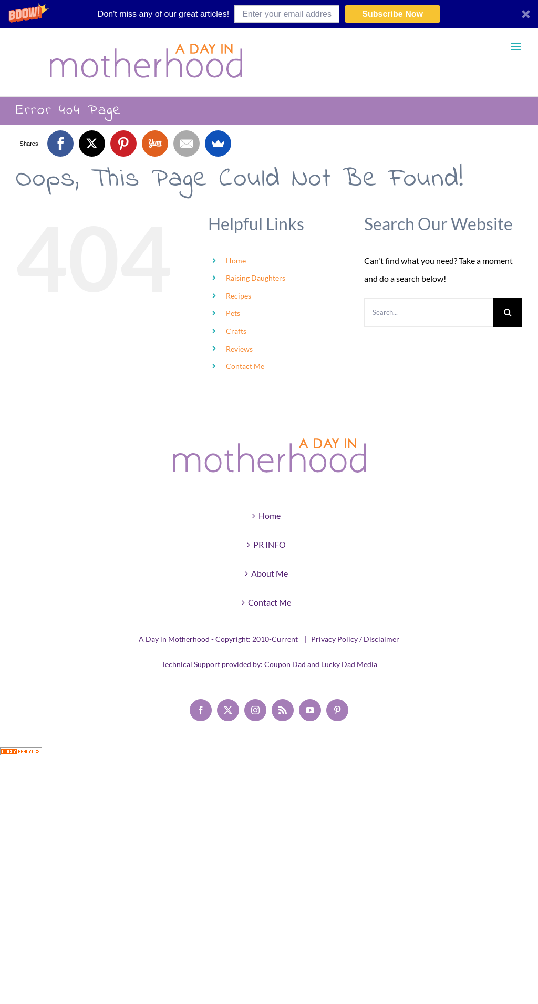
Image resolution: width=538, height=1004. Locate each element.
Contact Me (245, 366)
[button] (269, 14)
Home (236, 260)
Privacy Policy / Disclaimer (355, 638)
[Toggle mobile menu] (516, 46)
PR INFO (269, 544)
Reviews (239, 348)
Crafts (236, 330)
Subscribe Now (392, 13)
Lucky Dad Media (349, 664)
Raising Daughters (255, 277)
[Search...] (428, 312)
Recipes (238, 295)
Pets (233, 313)
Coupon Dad (285, 664)
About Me (269, 573)
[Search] (507, 312)
